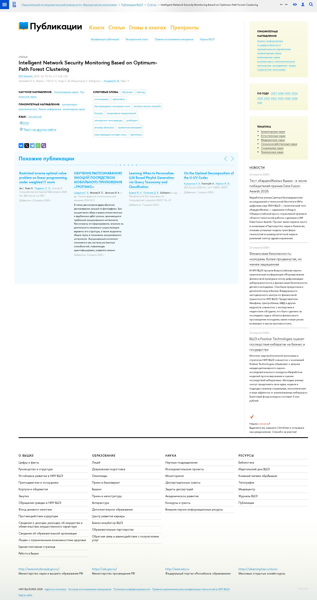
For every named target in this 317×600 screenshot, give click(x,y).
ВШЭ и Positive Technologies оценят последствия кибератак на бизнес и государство (277, 344)
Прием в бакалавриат (106, 482)
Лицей (96, 462)
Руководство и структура (36, 469)
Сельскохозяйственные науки (279, 144)
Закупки (24, 496)
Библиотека (246, 462)
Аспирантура (100, 503)
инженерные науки (268, 57)
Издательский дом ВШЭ (254, 469)
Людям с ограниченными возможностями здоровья (52, 540)
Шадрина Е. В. (81, 192)
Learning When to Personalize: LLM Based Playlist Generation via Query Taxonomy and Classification (151, 180)
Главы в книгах (147, 27)
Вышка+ (97, 489)
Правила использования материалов (174, 39)
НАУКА (170, 455)
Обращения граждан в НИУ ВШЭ (40, 503)
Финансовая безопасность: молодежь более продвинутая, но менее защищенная (275, 258)
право (292, 65)
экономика (279, 69)
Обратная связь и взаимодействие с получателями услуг (125, 538)
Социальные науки (272, 148)
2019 (288, 98)
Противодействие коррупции (38, 516)
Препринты (184, 27)
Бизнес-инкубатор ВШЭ (107, 523)
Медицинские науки (273, 140)
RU (281, 4)
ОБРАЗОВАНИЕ (103, 455)
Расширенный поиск (137, 39)
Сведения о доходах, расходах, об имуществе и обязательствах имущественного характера (50, 524)
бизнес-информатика (270, 41)
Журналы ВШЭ (248, 496)
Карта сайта (25, 595)
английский (35, 116)
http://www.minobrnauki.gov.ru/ (39, 569)
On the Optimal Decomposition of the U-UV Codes (209, 175)
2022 (267, 98)
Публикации (56, 26)
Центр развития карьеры (108, 516)
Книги (96, 27)
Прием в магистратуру (107, 496)
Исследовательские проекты (184, 469)
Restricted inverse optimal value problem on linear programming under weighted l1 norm (43, 177)
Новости (257, 167)
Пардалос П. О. (43, 188)
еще (259, 102)
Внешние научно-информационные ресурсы (194, 509)
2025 (288, 93)
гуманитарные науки (269, 53)
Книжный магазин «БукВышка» (258, 476)
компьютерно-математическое (276, 61)
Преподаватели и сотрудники (38, 482)
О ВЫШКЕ (26, 455)
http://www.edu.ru (177, 569)
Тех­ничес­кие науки (272, 152)
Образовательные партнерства (112, 529)
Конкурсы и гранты (177, 503)
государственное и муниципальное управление (274, 47)
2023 (260, 98)
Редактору (303, 588)
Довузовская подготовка (108, 469)
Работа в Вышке (29, 553)
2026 (281, 93)
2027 (274, 93)
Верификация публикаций (105, 39)
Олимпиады (99, 476)
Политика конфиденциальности (131, 589)
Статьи (116, 27)
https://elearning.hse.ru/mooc (258, 569)
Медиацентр (247, 489)
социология (264, 69)
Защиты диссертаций (179, 489)
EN (286, 4)
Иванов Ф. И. (223, 183)
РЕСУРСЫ (246, 455)
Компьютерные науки (66, 92)
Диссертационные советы (182, 482)
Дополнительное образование (112, 509)
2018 (295, 98)
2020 (281, 98)
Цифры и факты (29, 462)
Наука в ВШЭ (207, 39)
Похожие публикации (46, 158)
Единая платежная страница (37, 547)
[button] (116, 165)
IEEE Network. (26, 76)
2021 (274, 98)
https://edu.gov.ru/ (104, 569)
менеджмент (280, 65)
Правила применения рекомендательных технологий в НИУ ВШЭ (191, 589)
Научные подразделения (181, 462)
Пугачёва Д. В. (151, 192)
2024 (295, 93)
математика (264, 65)
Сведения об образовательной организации (48, 533)
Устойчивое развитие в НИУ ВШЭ (41, 476)
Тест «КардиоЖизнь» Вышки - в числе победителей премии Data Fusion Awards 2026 (278, 186)
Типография (246, 482)
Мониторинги (174, 476)
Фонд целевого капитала (35, 509)
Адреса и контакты (55, 589)
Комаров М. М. (111, 81)
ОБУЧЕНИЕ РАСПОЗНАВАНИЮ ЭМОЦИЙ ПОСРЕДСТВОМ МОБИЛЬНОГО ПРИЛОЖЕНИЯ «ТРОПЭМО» (98, 180)
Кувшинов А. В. (192, 183)
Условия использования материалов (89, 589)
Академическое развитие (182, 496)
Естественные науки (273, 135)
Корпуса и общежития (33, 489)
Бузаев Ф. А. (135, 192)
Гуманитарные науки (273, 131)
